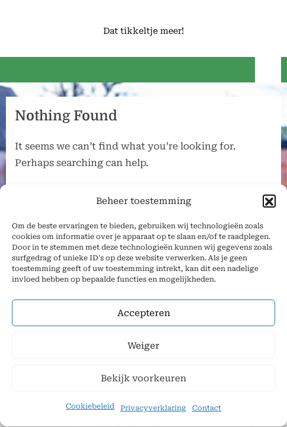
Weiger (143, 347)
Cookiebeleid (90, 407)
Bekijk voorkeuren (143, 379)
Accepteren (143, 314)
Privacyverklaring (153, 409)
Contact (206, 409)
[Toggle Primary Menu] (268, 69)
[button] (269, 202)
